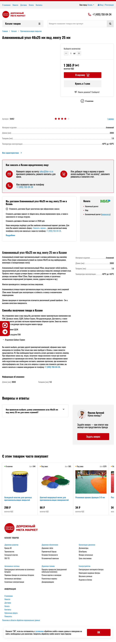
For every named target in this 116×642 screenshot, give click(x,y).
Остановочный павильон (50, 558)
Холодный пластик (11, 555)
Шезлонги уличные (85, 576)
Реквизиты (8, 616)
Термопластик (9, 551)
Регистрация (109, 5)
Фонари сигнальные (86, 555)
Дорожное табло (47, 548)
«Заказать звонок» (39, 227)
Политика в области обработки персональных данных (21, 620)
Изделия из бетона (85, 580)
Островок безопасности (50, 555)
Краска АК (8, 548)
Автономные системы (12, 566)
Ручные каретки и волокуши (51, 575)
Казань (91, 5)
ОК (98, 632)
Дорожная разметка (11, 545)
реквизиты (106, 214)
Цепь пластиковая (85, 558)
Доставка (23, 4)
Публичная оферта (10, 613)
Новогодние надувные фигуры (89, 573)
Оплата (31, 4)
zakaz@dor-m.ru (46, 171)
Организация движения (87, 545)
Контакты (39, 4)
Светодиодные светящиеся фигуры (91, 569)
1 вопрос (110, 118)
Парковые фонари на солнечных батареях (19, 575)
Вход (100, 5)
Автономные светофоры (12, 578)
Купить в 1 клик (82, 83)
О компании (6, 4)
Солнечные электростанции (14, 582)
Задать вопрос (93, 436)
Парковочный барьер (49, 551)
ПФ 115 (7, 558)
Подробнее (10, 235)
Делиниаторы (83, 548)
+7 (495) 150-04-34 (102, 14)
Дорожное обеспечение (50, 545)
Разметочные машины (49, 578)
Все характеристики (12, 153)
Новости (15, 4)
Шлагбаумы (83, 551)
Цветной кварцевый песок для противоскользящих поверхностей (54, 499)
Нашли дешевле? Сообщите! (87, 92)
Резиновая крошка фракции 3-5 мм (90, 497)
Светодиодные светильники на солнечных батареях (19, 570)
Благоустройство (84, 566)
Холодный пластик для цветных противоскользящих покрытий (18, 499)
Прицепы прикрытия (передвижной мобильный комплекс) (54, 570)
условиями (40, 631)
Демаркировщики (48, 582)
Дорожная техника (48, 566)
